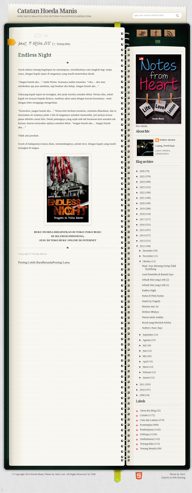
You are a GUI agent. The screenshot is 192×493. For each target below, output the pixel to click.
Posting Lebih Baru (30, 262)
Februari (147, 372)
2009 (142, 395)
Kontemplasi (146, 424)
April (145, 361)
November (148, 256)
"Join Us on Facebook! (156, 32)
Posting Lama (61, 262)
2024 (142, 181)
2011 (142, 384)
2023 (142, 187)
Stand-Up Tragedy (151, 301)
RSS (170, 32)
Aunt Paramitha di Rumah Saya (157, 274)
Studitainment (147, 439)
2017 (142, 219)
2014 (142, 235)
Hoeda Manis (167, 140)
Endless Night (149, 290)
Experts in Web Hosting (173, 477)
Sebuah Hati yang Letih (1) (155, 285)
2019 (142, 208)
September (148, 334)
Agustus (147, 340)
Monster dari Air (150, 306)
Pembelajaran (146, 429)
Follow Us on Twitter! (142, 32)
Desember (148, 250)
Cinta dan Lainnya (149, 420)
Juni (145, 350)
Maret (146, 366)
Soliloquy (145, 434)
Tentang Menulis (148, 448)
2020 (142, 203)
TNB (93, 474)
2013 (142, 240)
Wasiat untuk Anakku (152, 317)
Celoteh (144, 415)
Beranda (47, 262)
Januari (146, 377)
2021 (142, 197)
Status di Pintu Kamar (153, 295)
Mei (145, 356)
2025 (142, 176)
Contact (157, 42)
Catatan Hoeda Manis (47, 11)
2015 (142, 230)
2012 (142, 246)
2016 (142, 224)
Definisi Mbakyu (150, 311)
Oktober (147, 261)
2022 (142, 192)
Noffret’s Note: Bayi (152, 327)
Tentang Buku (63, 43)
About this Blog (148, 410)
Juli (144, 345)
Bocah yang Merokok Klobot (156, 322)
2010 (142, 389)
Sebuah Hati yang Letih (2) (155, 279)
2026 (142, 171)
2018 (142, 213)
